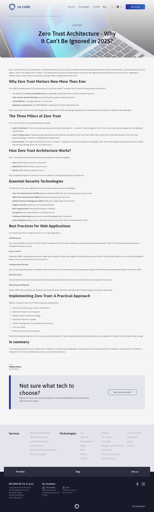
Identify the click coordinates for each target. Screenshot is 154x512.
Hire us (134, 471)
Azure (130, 441)
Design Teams (108, 458)
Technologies (84, 7)
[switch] (116, 7)
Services (72, 7)
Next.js (84, 458)
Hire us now (135, 7)
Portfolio (96, 7)
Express (131, 445)
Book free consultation (122, 392)
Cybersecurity (21, 16)
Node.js (105, 433)
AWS (83, 450)
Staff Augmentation (39, 441)
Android (84, 437)
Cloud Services (37, 445)
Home (10, 16)
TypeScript (107, 450)
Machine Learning (110, 454)
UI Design (106, 441)
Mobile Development (40, 433)
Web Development (39, 437)
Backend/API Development (43, 450)
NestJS (84, 454)
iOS (82, 433)
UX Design (132, 437)
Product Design (37, 454)
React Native (87, 441)
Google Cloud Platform (113, 445)
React (83, 445)
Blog (104, 7)
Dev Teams (107, 437)
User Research (134, 433)
